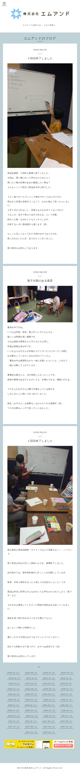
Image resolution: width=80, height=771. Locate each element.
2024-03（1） (67, 672)
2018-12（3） (67, 700)
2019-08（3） (49, 694)
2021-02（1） (49, 683)
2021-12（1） (67, 678)
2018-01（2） (50, 716)
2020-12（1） (14, 689)
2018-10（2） (31, 705)
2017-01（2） (49, 732)
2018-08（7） (66, 705)
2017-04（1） (49, 727)
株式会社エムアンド (33, 768)
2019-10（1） (14, 694)
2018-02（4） (32, 716)
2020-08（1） (31, 689)
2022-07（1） (49, 678)
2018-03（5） (14, 716)
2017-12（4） (67, 716)
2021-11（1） (14, 683)
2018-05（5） (49, 710)
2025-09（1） (31, 672)
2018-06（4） (31, 710)
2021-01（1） (66, 683)
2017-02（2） (31, 732)
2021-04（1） (31, 683)
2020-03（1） (49, 689)
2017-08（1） (66, 721)
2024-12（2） (49, 672)
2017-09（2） (49, 721)
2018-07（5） (13, 710)
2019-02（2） (31, 700)
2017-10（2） (31, 721)
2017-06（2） (31, 727)
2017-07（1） (14, 727)
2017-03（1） (67, 727)
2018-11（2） (14, 705)
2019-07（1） (67, 694)
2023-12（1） (15, 678)
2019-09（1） (31, 694)
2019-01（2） (49, 700)
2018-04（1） (67, 710)
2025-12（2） (13, 672)
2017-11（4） (14, 721)
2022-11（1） (32, 678)
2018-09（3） (48, 705)
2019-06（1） (14, 700)
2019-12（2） (67, 689)
